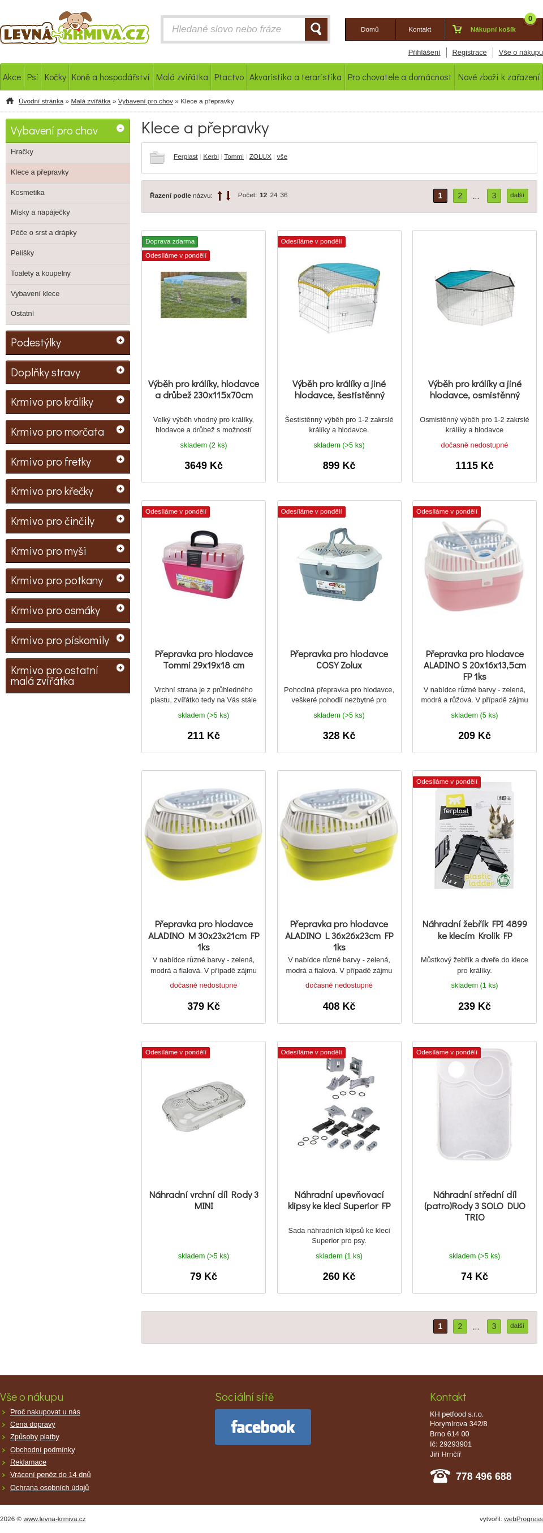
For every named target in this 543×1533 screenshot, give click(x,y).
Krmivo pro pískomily (60, 639)
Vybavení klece (35, 293)
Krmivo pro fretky (51, 461)
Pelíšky (22, 253)
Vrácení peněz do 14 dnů (50, 1474)
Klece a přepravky (39, 172)
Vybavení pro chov (145, 101)
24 (273, 195)
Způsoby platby (34, 1436)
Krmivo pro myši (49, 550)
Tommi (234, 156)
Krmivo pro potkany (57, 579)
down (228, 196)
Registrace (470, 52)
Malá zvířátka (90, 101)
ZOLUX (260, 156)
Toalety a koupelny (41, 273)
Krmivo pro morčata (57, 431)
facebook (263, 1427)
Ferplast (186, 156)
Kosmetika (28, 192)
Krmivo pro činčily (52, 520)
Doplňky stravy (45, 371)
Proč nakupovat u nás (45, 1412)
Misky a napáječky (40, 212)
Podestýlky (36, 342)
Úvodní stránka (41, 101)
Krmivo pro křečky (52, 490)
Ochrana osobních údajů (49, 1487)
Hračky (22, 151)
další (517, 195)
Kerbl (211, 156)
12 (263, 195)
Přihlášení (424, 52)
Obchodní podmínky (42, 1449)
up (220, 196)
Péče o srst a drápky (44, 232)
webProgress (523, 1519)
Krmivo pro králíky (52, 401)
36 (284, 195)
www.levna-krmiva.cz (55, 1519)
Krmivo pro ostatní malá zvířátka (54, 675)
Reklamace (28, 1462)
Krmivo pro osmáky (55, 609)
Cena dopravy (32, 1424)
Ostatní (22, 313)
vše (282, 156)
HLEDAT (316, 29)
